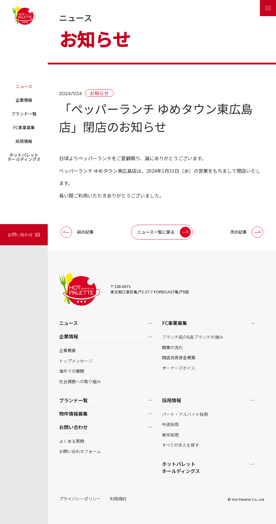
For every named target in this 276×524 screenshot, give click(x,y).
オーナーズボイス (178, 368)
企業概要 (67, 350)
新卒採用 (170, 435)
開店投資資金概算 (178, 357)
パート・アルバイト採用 (185, 414)
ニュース (24, 86)
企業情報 (24, 100)
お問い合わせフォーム (80, 451)
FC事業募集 (24, 127)
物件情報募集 (73, 413)
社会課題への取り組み (80, 381)
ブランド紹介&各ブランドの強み (192, 337)
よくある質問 (71, 441)
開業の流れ (172, 347)
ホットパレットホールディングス (24, 157)
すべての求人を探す (180, 445)
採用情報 (24, 141)
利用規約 (118, 499)
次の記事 (238, 232)
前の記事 (85, 232)
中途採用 (170, 424)
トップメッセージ (75, 361)
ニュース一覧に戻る (156, 232)
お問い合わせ (20, 234)
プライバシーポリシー (80, 499)
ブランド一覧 (23, 114)
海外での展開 (71, 371)
